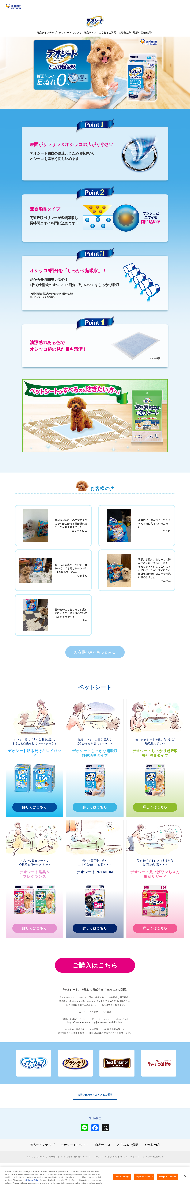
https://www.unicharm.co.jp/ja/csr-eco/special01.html (94, 1022)
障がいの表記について (154, 1157)
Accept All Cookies (167, 1177)
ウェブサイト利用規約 (72, 1157)
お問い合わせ (54, 1157)
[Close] (185, 1176)
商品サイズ (90, 32)
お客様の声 (124, 32)
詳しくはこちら (34, 807)
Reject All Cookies (144, 1177)
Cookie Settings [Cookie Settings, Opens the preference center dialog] (122, 1177)
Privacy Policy (32, 1180)
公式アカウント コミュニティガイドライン (124, 1157)
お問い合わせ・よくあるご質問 (95, 1094)
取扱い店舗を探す (143, 32)
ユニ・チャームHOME (35, 1157)
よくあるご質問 (107, 32)
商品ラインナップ (47, 32)
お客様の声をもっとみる (95, 652)
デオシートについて (70, 32)
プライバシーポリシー (94, 1157)
